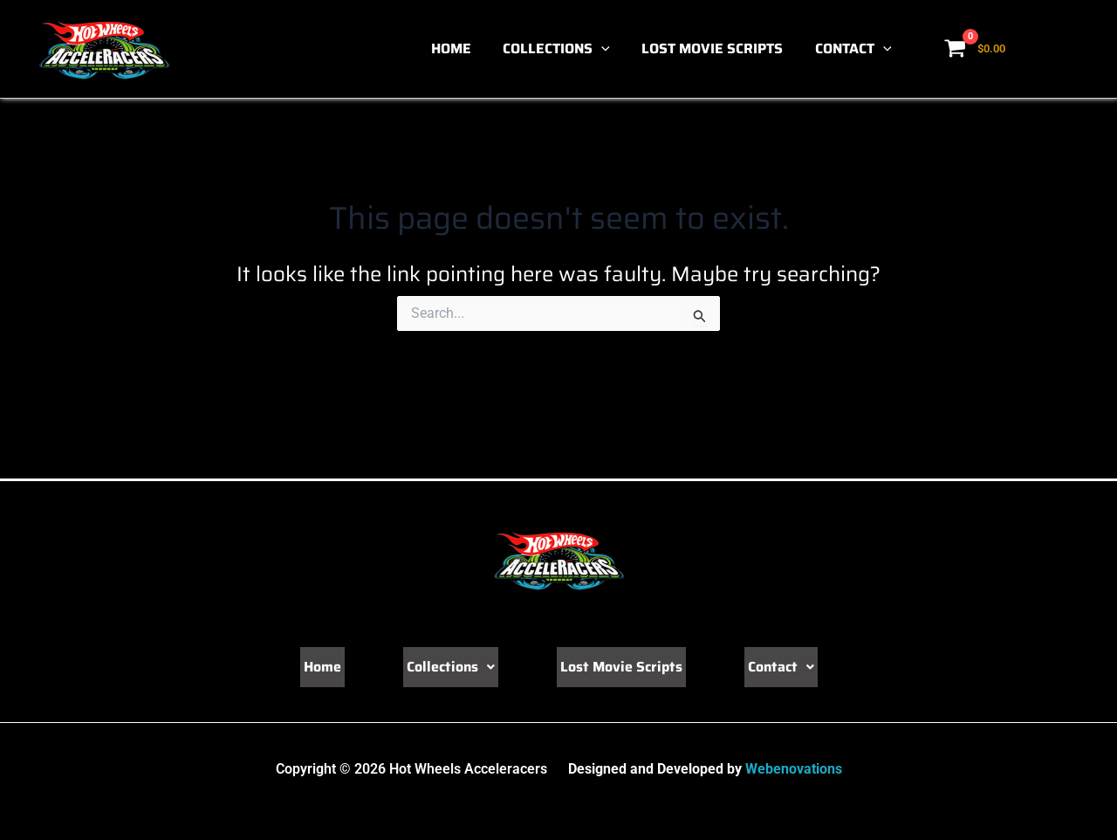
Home (465, 48)
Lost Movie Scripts (718, 48)
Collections (566, 48)
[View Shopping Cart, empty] (976, 49)
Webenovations (793, 769)
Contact (855, 48)
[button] (611, 48)
